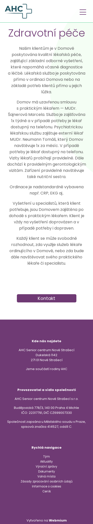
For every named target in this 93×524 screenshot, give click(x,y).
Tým (46, 457)
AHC (64, 369)
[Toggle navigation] (82, 11)
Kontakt (46, 298)
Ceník (46, 491)
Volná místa (46, 476)
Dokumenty (46, 472)
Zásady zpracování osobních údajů (46, 481)
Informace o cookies (46, 486)
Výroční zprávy (46, 467)
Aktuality (46, 462)
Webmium (58, 520)
